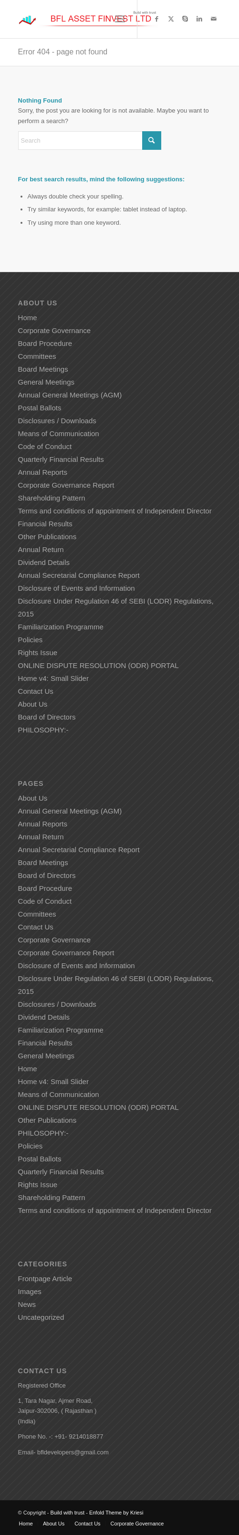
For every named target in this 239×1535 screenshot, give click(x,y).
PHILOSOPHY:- (43, 730)
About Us (33, 704)
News (27, 1304)
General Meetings (46, 382)
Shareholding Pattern (51, 498)
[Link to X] (171, 19)
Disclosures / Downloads (57, 421)
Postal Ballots (40, 408)
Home (27, 317)
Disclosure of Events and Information (76, 588)
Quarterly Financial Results (61, 459)
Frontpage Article (45, 1278)
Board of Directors (47, 717)
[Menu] (120, 19)
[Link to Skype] (185, 19)
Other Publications (47, 537)
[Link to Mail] (214, 19)
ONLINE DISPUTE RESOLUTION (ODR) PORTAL (98, 665)
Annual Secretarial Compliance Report (79, 575)
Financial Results (45, 524)
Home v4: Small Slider (53, 678)
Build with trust (68, 1512)
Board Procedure (45, 343)
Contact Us (35, 691)
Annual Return (41, 549)
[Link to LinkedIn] (199, 19)
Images (30, 1291)
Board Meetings (43, 369)
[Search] (89, 140)
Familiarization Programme (61, 627)
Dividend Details (44, 562)
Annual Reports (42, 472)
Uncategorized (41, 1317)
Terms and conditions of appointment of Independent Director (116, 511)
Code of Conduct (45, 446)
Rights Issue (38, 652)
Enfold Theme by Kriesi (116, 1512)
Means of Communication (58, 433)
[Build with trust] (99, 19)
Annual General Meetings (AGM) (70, 395)
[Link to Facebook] (156, 19)
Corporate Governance (54, 330)
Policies (30, 640)
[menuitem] (120, 19)
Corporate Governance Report (66, 485)
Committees (37, 356)
